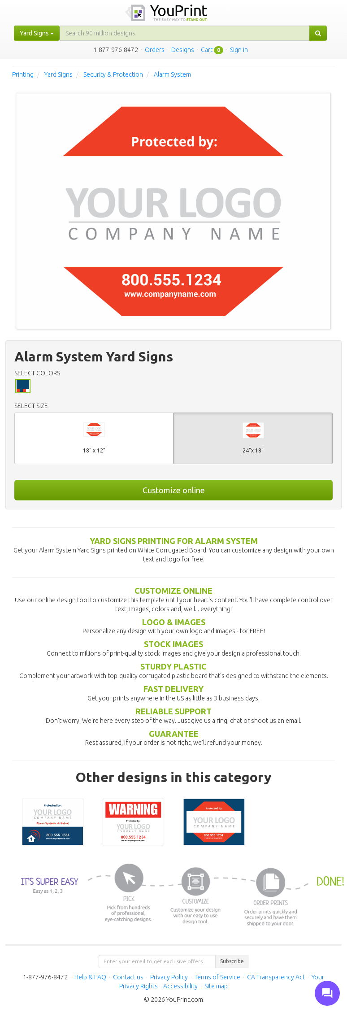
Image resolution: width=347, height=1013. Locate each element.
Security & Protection (113, 74)
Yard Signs (58, 74)
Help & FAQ (90, 977)
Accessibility (180, 986)
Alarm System (172, 74)
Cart (207, 49)
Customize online (174, 490)
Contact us (128, 977)
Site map (216, 986)
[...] (185, 33)
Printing (23, 74)
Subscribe (232, 961)
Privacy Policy (169, 977)
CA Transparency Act (276, 977)
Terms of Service (217, 977)
